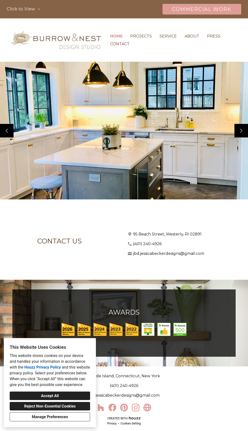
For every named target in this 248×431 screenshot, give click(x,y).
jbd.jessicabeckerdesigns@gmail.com (168, 253)
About (192, 36)
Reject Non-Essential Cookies (50, 406)
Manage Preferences (50, 417)
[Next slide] (241, 130)
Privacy (112, 423)
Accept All (50, 395)
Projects (141, 36)
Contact (120, 44)
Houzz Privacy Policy (42, 367)
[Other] (147, 407)
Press (213, 36)
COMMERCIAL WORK (202, 9)
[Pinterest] (124, 407)
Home (116, 36)
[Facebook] (112, 407)
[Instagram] (136, 407)
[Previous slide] (7, 130)
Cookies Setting (131, 423)
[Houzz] (101, 407)
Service (168, 36)
